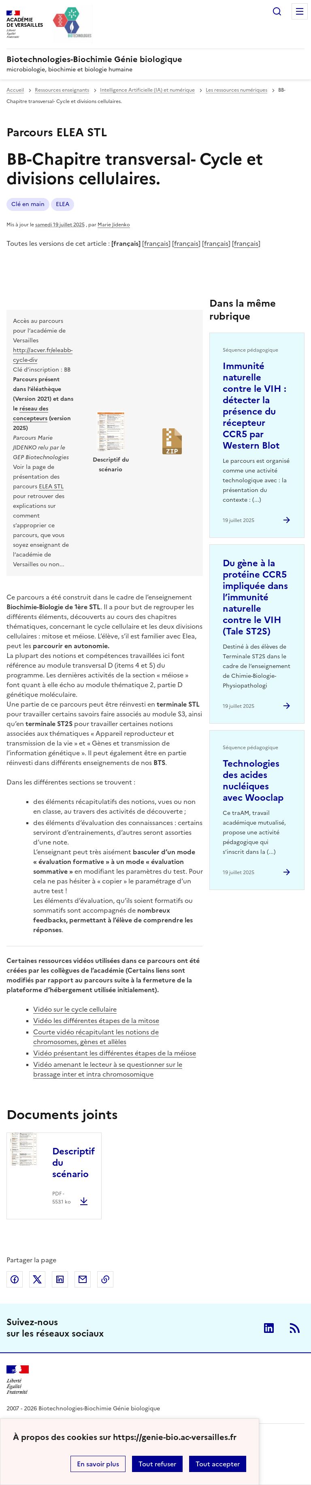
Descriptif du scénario (73, 1163)
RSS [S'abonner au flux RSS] (295, 1328)
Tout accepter (218, 1464)
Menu (300, 11)
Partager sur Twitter (37, 1279)
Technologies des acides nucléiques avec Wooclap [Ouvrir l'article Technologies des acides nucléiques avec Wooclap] (253, 780)
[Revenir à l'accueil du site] (17, 1379)
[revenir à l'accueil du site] (155, 59)
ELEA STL (51, 486)
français (156, 243)
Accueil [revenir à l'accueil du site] (15, 90)
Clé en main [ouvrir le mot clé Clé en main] (28, 204)
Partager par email (83, 1279)
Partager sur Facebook (14, 1279)
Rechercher (277, 11)
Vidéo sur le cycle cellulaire (75, 1009)
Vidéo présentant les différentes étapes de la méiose (114, 1053)
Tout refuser (157, 1464)
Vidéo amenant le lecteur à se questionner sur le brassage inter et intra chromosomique (107, 1069)
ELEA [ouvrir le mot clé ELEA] (62, 204)
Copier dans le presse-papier (105, 1279)
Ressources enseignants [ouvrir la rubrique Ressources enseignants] (62, 90)
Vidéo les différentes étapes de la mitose (96, 1020)
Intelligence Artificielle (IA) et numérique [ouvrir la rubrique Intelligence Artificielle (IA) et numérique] (147, 90)
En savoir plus (98, 1464)
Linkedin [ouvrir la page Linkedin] (269, 1328)
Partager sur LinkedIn (60, 1279)
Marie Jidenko (114, 224)
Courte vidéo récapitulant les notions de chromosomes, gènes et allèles (96, 1037)
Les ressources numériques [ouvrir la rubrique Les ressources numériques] (236, 90)
